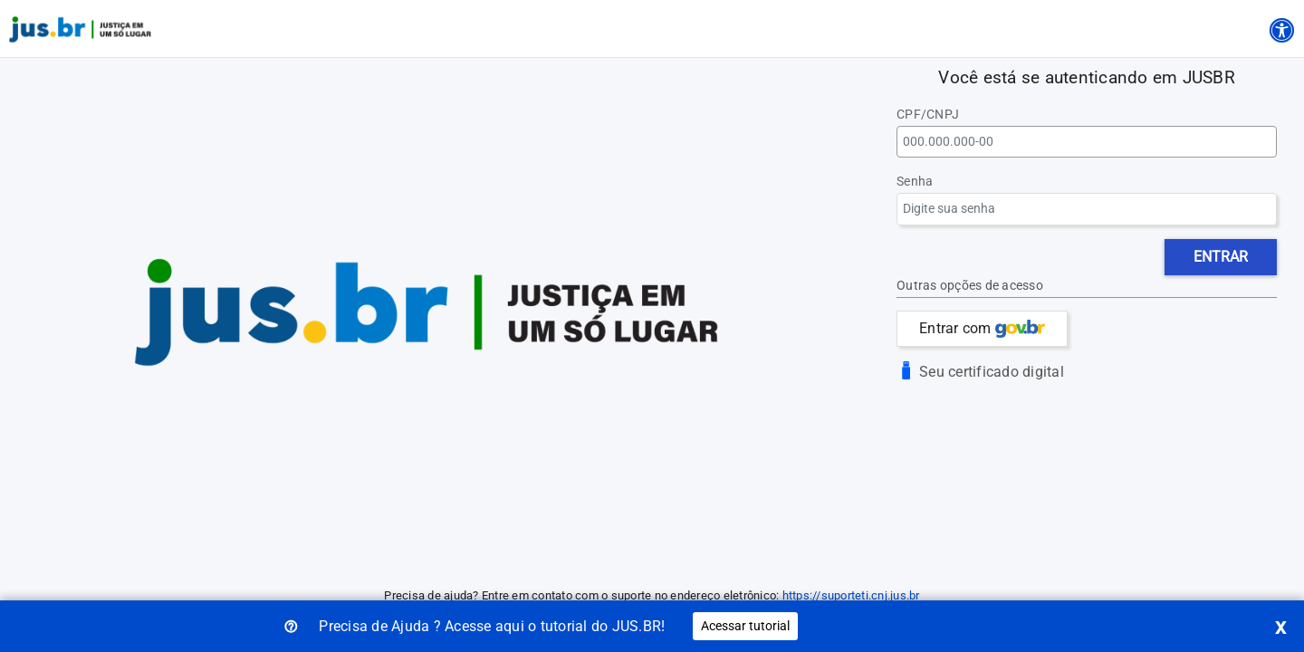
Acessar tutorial (745, 625)
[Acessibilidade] (1281, 27)
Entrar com (982, 329)
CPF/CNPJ (927, 114)
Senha (914, 181)
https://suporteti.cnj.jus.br (851, 595)
